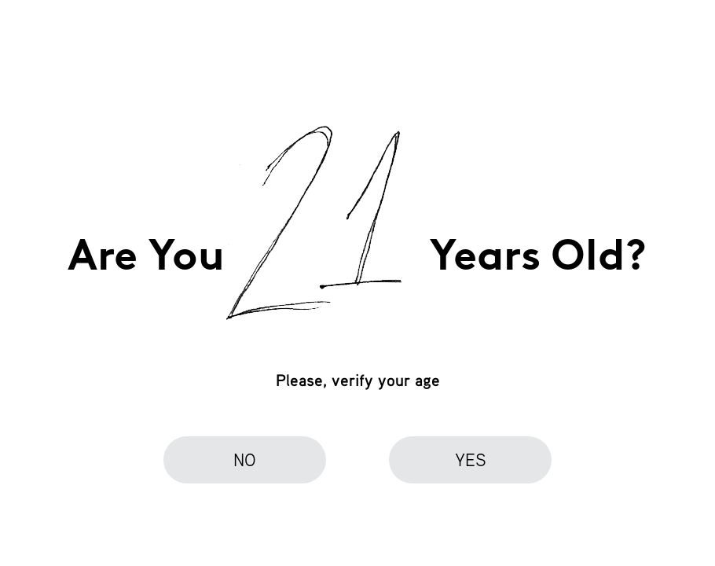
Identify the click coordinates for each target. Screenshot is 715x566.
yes (470, 459)
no (244, 459)
